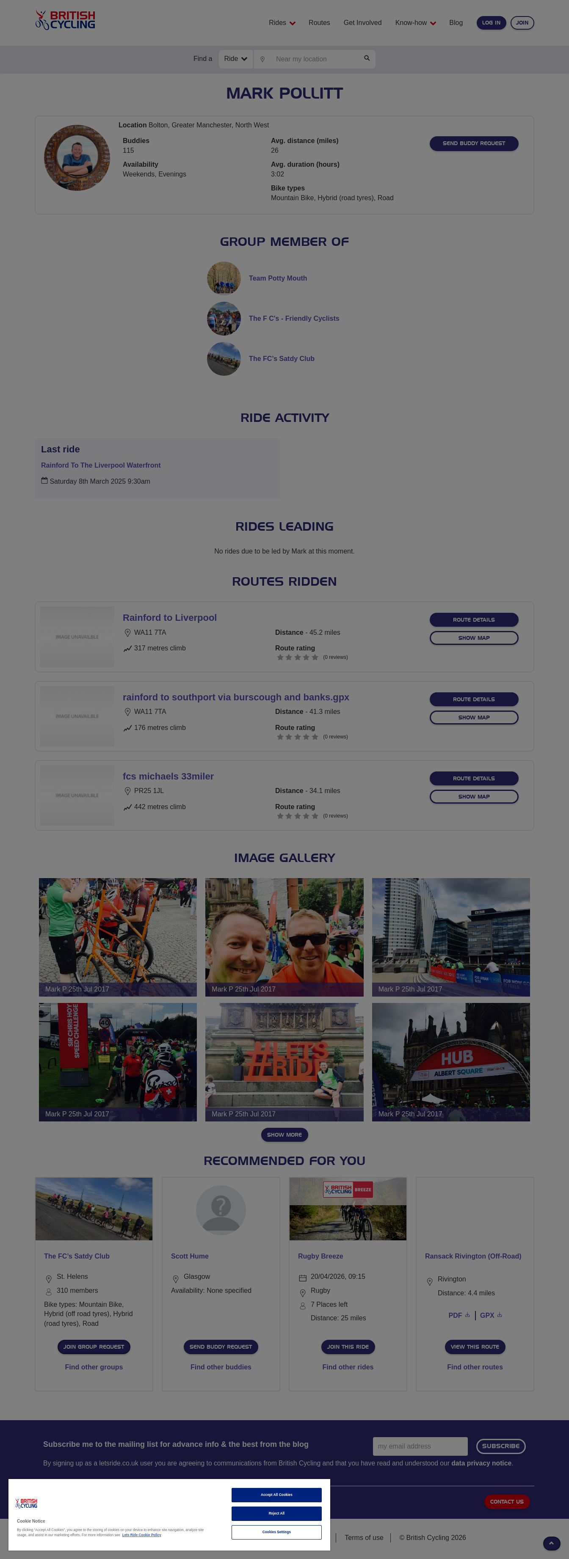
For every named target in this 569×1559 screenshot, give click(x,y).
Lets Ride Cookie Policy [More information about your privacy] (141, 1535)
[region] (169, 1515)
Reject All (277, 1513)
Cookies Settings (276, 1532)
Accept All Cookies (277, 1495)
